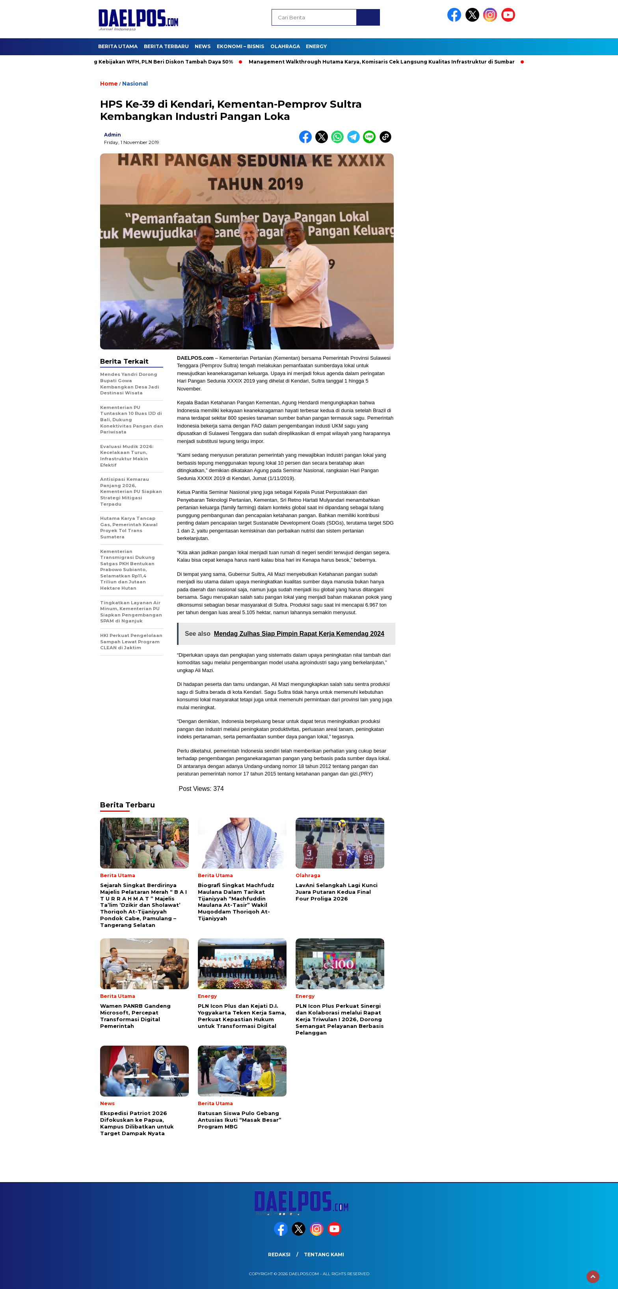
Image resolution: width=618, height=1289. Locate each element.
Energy (316, 46)
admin (112, 135)
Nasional (135, 83)
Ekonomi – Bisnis (240, 46)
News (202, 46)
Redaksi (279, 1254)
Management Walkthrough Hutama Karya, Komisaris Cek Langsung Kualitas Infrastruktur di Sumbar (384, 62)
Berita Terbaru (166, 46)
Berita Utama (118, 46)
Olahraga (285, 46)
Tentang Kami (324, 1254)
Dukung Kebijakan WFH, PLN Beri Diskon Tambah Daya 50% (157, 62)
